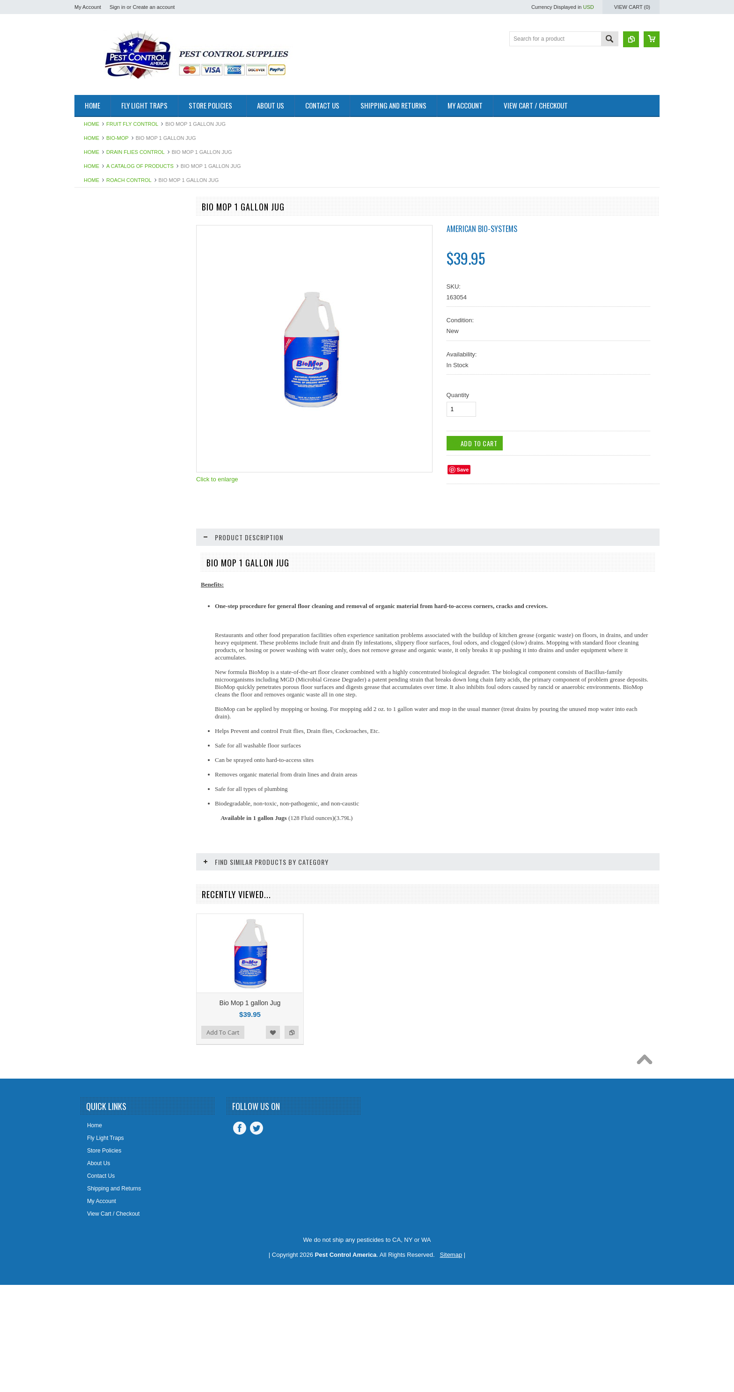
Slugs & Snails (98, 827)
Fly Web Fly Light (101, 620)
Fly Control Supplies (105, 589)
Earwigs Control (99, 525)
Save (463, 469)
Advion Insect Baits (103, 256)
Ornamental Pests (102, 716)
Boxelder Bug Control (106, 431)
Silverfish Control (101, 811)
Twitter (256, 1235)
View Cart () (632, 7)
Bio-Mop (117, 138)
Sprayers (91, 859)
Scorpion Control (100, 795)
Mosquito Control (101, 668)
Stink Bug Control (101, 890)
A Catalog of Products (140, 166)
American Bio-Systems (482, 228)
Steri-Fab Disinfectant (106, 874)
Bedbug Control (99, 319)
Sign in (117, 7)
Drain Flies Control (135, 152)
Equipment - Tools (102, 541)
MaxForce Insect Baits (107, 652)
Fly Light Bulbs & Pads (108, 605)
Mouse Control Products (110, 684)
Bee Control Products (106, 351)
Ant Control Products (106, 303)
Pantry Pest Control (104, 747)
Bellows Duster (98, 367)
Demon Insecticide (103, 478)
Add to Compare (175, 1141)
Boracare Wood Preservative (115, 415)
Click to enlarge (217, 479)
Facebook (239, 1235)
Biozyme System (100, 399)
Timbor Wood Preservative (113, 985)
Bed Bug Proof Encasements (116, 335)
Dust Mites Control (103, 510)
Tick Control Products (106, 969)
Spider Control (98, 843)
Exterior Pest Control (106, 557)
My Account (87, 7)
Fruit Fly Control (132, 124)
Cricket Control (98, 462)
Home (91, 124)
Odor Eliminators (100, 700)
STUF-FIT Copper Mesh (109, 906)
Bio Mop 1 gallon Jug (250, 1003)
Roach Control (129, 180)
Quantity (458, 395)
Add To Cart (101, 1142)
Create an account (153, 7)
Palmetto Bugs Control (108, 732)
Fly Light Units (97, 224)
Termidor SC (95, 938)
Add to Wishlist (156, 1141)
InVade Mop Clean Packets (130, 1112)
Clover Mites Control (105, 446)
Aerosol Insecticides (105, 272)
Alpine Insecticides (103, 288)
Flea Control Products (107, 573)
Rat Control (94, 763)
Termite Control (98, 953)
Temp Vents (94, 922)
